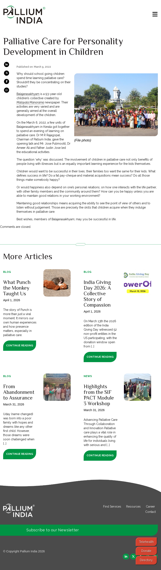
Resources (133, 506)
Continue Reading (19, 345)
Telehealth (146, 542)
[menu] (155, 14)
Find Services (112, 506)
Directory (146, 560)
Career (150, 506)
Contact (150, 511)
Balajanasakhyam (28, 94)
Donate (146, 551)
